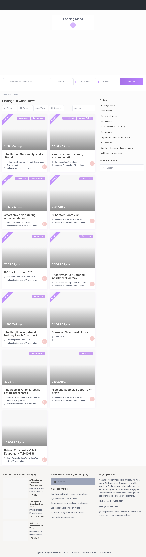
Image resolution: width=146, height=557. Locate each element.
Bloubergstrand (13, 340)
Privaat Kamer (79, 222)
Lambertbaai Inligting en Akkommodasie (69, 494)
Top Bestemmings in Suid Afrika (115, 137)
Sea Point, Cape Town (63, 219)
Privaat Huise (79, 165)
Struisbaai (38, 491)
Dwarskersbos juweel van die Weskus (68, 512)
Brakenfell (11, 400)
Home (4, 95)
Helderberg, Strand (25, 162)
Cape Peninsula (61, 282)
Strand (36, 162)
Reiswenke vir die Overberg (113, 127)
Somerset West (61, 162)
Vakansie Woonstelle (16, 168)
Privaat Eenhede (32, 168)
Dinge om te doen (109, 116)
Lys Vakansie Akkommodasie (64, 499)
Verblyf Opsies (89, 552)
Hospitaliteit (106, 121)
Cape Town (72, 162)
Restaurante (106, 132)
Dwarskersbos (35, 510)
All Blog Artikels (108, 105)
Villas (9, 461)
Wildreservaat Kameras (111, 153)
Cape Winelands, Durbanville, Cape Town (23, 397)
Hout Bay (82, 282)
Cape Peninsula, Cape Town (18, 458)
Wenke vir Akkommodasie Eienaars (117, 148)
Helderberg (11, 162)
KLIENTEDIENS (116, 501)
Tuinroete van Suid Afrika (62, 517)
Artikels (75, 552)
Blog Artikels (106, 111)
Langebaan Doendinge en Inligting (66, 508)
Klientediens (105, 552)
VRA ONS (114, 506)
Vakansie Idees (108, 143)
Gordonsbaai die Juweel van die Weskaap (69, 503)
